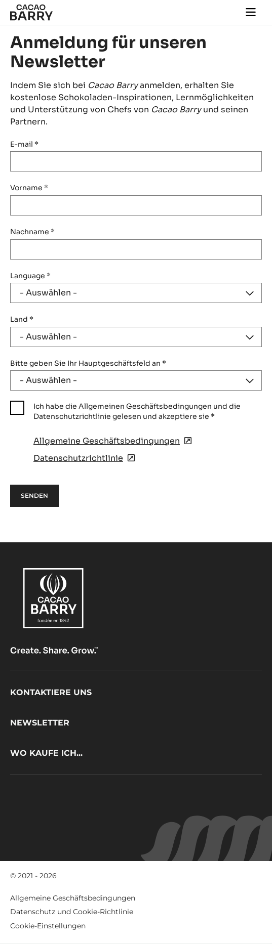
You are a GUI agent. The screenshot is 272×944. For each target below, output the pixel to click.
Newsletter (39, 722)
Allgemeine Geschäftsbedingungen (72, 898)
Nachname (32, 231)
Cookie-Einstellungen (48, 925)
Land (21, 319)
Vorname (29, 187)
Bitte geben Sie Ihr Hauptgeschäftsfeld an (88, 363)
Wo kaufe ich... (46, 753)
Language (30, 275)
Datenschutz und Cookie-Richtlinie (71, 911)
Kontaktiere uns (51, 692)
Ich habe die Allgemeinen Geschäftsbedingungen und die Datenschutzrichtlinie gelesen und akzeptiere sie (137, 411)
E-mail (24, 144)
